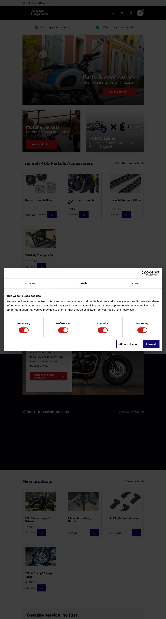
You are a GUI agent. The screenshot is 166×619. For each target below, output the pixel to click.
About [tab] (136, 283)
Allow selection (128, 344)
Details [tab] (83, 283)
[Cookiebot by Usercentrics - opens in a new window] (144, 273)
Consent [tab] (30, 283)
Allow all (151, 344)
